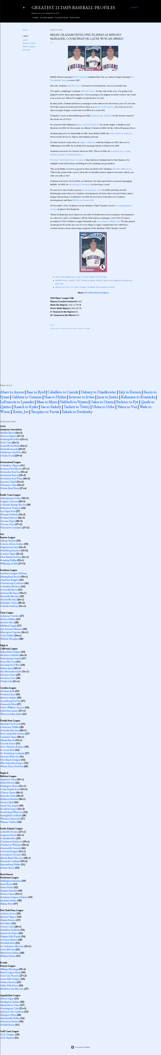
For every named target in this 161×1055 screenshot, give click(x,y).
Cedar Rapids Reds (10, 789)
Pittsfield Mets (8, 943)
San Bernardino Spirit (11, 671)
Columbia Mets (8, 838)
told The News (74, 85)
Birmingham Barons (10, 576)
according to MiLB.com (108, 221)
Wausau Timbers (9, 822)
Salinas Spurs (7, 668)
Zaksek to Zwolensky (77, 411)
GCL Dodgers (8, 1034)
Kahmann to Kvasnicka (138, 397)
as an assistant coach (92, 190)
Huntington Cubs (10, 1008)
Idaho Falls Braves (9, 985)
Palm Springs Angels (11, 658)
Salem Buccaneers (9, 710)
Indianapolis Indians (11, 439)
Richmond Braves (9, 475)
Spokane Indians (9, 900)
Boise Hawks (7, 887)
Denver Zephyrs (8, 436)
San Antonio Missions (11, 629)
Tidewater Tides (9, 485)
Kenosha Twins (8, 795)
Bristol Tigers (7, 998)
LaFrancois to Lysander (17, 401)
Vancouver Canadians (11, 527)
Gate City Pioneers (10, 975)
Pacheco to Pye (127, 401)
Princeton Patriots (10, 1021)
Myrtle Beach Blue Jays (12, 857)
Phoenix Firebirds (9, 514)
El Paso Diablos (8, 619)
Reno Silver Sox (8, 661)
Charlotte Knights (10, 579)
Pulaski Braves (8, 1024)
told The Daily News (121, 169)
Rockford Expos (9, 808)
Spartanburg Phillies (11, 864)
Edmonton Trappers (11, 508)
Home (35, 18)
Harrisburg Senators (11, 550)
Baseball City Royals (11, 723)
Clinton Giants (8, 792)
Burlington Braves (10, 786)
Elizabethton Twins (10, 1005)
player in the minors (104, 107)
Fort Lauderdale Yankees (13, 733)
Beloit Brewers (8, 782)
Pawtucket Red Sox (10, 472)
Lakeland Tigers (9, 736)
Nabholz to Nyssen (74, 401)
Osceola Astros (8, 743)
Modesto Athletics (10, 655)
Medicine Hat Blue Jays (12, 988)
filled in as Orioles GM (82, 200)
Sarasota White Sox (10, 756)
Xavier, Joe (20, 411)
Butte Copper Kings (11, 972)
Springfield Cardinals (11, 815)
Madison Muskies (9, 799)
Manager (26, 50)
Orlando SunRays (9, 606)
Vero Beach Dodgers (11, 759)
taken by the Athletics (102, 115)
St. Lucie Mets (8, 750)
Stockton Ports (8, 678)
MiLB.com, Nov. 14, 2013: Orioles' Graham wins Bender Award (84, 287)
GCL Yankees (7, 1037)
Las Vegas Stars (8, 511)
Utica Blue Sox (8, 949)
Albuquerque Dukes (11, 498)
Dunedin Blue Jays (10, 730)
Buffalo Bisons (8, 432)
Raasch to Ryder (26, 406)
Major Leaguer (29, 46)
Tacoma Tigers (8, 521)
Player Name (46, 18)
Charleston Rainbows (11, 841)
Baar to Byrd (35, 392)
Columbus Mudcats (11, 586)
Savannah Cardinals (10, 861)
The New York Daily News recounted (68, 160)
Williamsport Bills (9, 563)
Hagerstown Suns (9, 547)
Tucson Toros (8, 524)
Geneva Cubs (7, 926)
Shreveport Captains (11, 632)
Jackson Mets (7, 622)
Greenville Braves (9, 589)
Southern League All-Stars (14, 573)
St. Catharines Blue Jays (12, 946)
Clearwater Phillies (10, 727)
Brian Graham (80, 77)
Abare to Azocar (12, 392)
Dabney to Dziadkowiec (98, 392)
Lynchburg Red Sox (11, 700)
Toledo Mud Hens (10, 488)
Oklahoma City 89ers (11, 452)
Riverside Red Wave (10, 665)
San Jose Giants (8, 674)
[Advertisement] (93, 354)
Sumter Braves (8, 867)
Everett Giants (8, 893)
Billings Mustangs (9, 969)
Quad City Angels (10, 805)
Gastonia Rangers (9, 851)
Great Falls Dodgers (10, 979)
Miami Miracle (8, 740)
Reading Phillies (9, 560)
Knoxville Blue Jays (10, 596)
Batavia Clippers (9, 916)
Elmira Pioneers (8, 920)
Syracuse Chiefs (8, 481)
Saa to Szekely (51, 406)
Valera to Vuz (127, 406)
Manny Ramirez (74, 154)
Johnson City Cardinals (12, 1011)
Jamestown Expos (9, 933)
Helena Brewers (8, 982)
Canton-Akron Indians (12, 543)
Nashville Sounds (9, 449)
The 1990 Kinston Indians (96, 292)
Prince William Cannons (13, 707)
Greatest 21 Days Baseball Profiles (73, 7)
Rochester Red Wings (12, 478)
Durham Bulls (8, 691)
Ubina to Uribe (103, 406)
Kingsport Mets (8, 1015)
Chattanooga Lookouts (12, 583)
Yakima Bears (7, 903)
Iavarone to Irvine (81, 397)
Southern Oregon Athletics (14, 897)
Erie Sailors (6, 923)
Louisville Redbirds (10, 445)
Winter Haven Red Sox (12, 766)
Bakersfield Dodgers (11, 651)
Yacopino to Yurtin (45, 411)
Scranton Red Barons (11, 468)
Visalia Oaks (6, 681)
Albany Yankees (8, 540)
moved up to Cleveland (80, 184)
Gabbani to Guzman (27, 397)
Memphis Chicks (9, 602)
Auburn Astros (8, 913)
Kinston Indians (29, 43)
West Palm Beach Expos (12, 763)
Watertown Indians (10, 952)
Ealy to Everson (130, 392)
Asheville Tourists (9, 831)
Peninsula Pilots (8, 704)
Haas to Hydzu (55, 397)
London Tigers (8, 553)
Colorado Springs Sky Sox (13, 504)
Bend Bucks (7, 884)
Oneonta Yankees (9, 939)
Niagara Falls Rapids (11, 936)
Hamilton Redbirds (10, 929)
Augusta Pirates (8, 835)
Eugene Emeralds (9, 890)
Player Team (60, 18)
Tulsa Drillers (7, 635)
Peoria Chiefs (7, 802)
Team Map (74, 18)
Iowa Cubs (6, 442)
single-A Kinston (87, 142)
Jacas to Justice (107, 397)
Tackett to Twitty (77, 406)
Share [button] (25, 30)
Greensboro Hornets (11, 854)
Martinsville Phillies (10, 1018)
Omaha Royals (8, 455)
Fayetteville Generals (11, 848)
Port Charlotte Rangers (12, 746)
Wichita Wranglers (10, 638)
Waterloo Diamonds (10, 818)
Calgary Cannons (9, 501)
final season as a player (120, 133)
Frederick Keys (8, 694)
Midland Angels (9, 625)
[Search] (134, 8)
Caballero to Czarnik (63, 392)
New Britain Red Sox (11, 557)
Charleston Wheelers (11, 844)
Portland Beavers (9, 517)
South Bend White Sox (12, 812)
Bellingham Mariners (11, 880)
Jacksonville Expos (10, 593)
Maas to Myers (46, 401)
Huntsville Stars (8, 599)
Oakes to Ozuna (102, 401)
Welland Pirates (8, 956)
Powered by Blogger (80, 1047)
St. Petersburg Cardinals (12, 753)
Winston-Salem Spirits (11, 714)
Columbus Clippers (10, 465)
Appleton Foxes (8, 779)
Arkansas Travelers (10, 615)
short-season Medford (88, 124)
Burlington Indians (10, 1001)
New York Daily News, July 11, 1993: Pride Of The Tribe (81, 277)
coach (25, 40)
